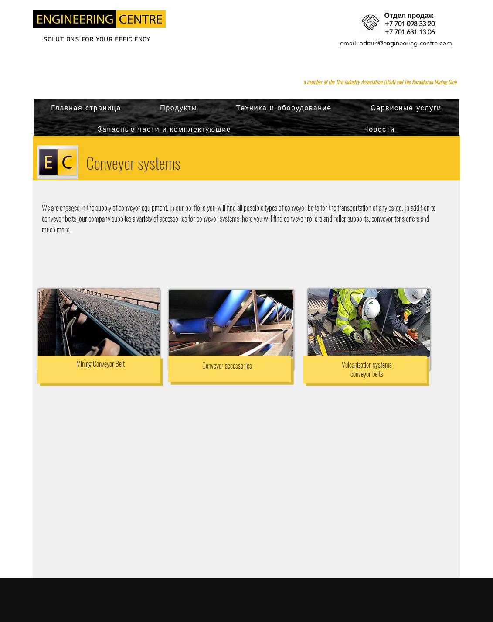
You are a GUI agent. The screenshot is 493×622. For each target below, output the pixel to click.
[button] (178, 108)
